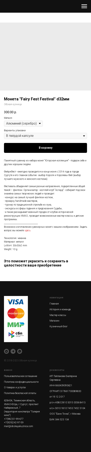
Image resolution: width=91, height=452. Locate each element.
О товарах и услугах (15, 387)
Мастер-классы (58, 315)
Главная (54, 303)
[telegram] (13, 351)
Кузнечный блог (59, 326)
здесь (27, 230)
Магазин (54, 320)
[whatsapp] (19, 351)
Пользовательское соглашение (20, 376)
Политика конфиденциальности (21, 382)
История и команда (60, 309)
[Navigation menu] (84, 6)
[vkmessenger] (6, 351)
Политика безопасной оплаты (20, 393)
